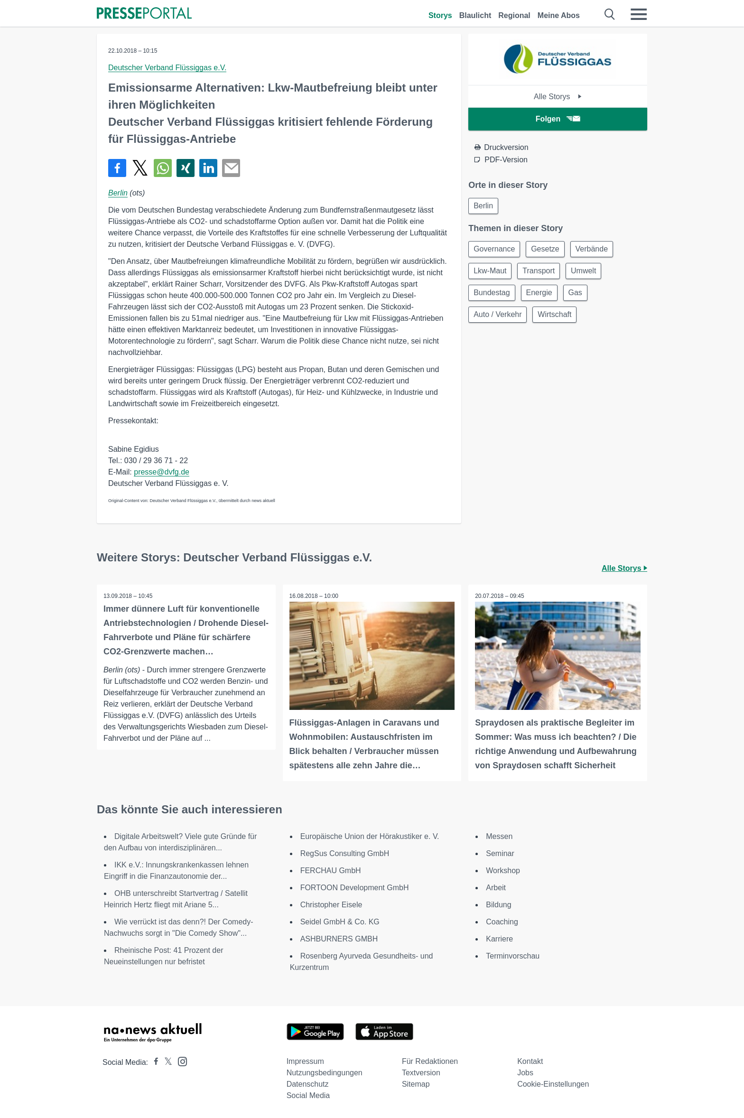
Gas (580, 296)
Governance (495, 250)
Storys (440, 15)
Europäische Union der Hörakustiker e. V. (369, 836)
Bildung (498, 904)
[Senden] (231, 168)
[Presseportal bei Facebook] (153, 1062)
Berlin (118, 193)
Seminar (500, 853)
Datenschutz (308, 1084)
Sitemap (416, 1084)
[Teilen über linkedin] (208, 168)
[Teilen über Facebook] (117, 168)
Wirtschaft (558, 319)
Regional (514, 15)
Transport (542, 273)
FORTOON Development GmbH (354, 887)
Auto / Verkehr (498, 319)
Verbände (596, 250)
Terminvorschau (512, 955)
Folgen (558, 119)
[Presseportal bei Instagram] (179, 1060)
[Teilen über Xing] (186, 168)
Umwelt (588, 273)
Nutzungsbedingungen (325, 1072)
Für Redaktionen (430, 1061)
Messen (499, 836)
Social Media (308, 1095)
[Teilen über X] (140, 168)
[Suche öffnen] (610, 14)
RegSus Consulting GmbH (345, 853)
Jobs (525, 1072)
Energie (542, 296)
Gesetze (548, 250)
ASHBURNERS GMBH (339, 938)
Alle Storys (558, 97)
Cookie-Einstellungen (553, 1084)
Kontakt (530, 1061)
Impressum (305, 1061)
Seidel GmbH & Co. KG (340, 921)
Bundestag (492, 296)
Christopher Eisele (331, 904)
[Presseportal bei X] (165, 1062)
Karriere (499, 938)
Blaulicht (475, 15)
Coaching (502, 921)
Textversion (421, 1072)
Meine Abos (559, 15)
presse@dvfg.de (161, 472)
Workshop (503, 870)
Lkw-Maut (490, 273)
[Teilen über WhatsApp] (163, 168)
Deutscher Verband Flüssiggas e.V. (167, 68)
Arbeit (496, 887)
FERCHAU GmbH (330, 870)
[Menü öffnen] (638, 14)
